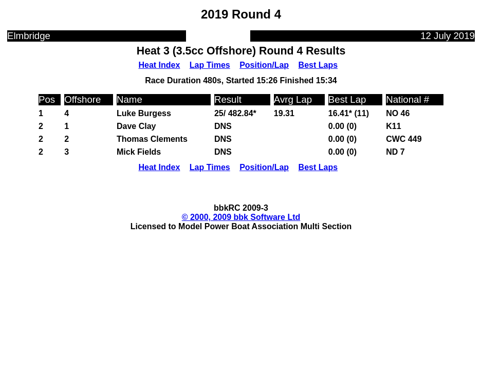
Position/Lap (264, 65)
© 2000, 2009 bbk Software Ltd (241, 217)
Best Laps (318, 65)
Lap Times (210, 65)
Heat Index (159, 65)
